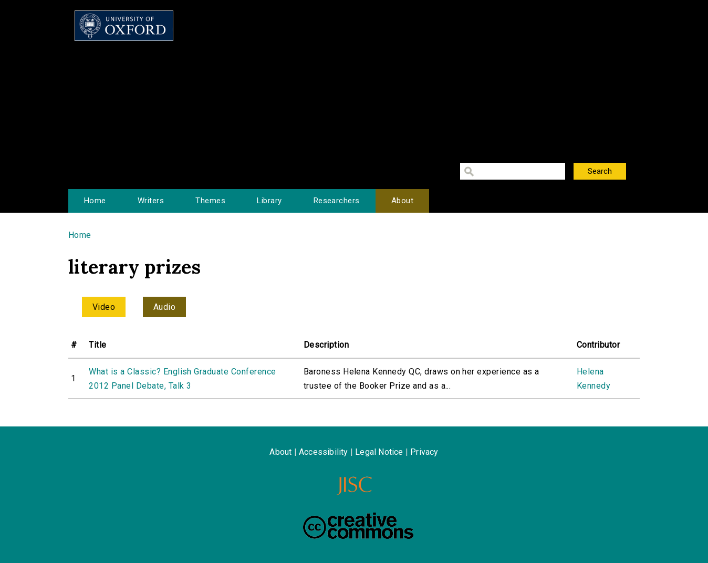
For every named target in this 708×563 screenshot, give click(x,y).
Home (95, 200)
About (402, 200)
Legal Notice (379, 452)
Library (269, 200)
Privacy (424, 452)
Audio (164, 307)
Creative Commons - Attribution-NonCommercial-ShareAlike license (358, 526)
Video (103, 307)
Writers (151, 200)
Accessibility (323, 452)
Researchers (337, 200)
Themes (210, 200)
